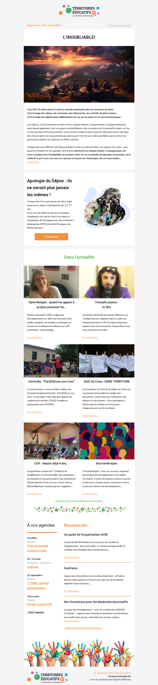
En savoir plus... (35, 337)
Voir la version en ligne (119, 25)
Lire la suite (33, 161)
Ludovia (32, 567)
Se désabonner (100, 673)
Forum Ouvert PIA (39, 604)
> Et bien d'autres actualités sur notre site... (79, 500)
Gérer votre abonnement (120, 673)
